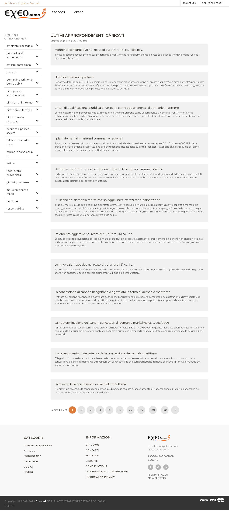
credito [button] (11, 73)
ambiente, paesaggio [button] (20, 47)
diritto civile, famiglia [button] (19, 111)
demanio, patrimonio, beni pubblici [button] (20, 83)
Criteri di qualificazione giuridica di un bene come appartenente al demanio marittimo (117, 109)
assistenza (187, 3)
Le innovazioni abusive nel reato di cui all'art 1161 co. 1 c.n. (95, 266)
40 (119, 411)
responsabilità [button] (15, 210)
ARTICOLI (30, 453)
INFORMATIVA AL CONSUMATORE (107, 474)
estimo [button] (11, 165)
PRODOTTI (60, 12)
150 (153, 411)
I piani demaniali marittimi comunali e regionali (89, 140)
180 (165, 411)
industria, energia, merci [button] (18, 193)
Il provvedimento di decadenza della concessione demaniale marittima (106, 355)
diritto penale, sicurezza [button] (15, 121)
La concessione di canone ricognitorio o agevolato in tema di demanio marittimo (112, 293)
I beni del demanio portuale (74, 78)
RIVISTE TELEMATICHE (38, 448)
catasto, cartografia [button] (19, 66)
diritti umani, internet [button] (20, 104)
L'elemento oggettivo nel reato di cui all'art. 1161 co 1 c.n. (94, 235)
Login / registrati (210, 3)
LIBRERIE (92, 464)
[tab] (23, 47)
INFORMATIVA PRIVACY (100, 479)
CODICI (28, 469)
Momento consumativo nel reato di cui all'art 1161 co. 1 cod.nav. (99, 51)
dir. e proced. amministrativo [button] (16, 94)
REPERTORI (31, 464)
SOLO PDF (92, 458)
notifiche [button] (12, 202)
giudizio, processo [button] (18, 183)
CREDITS (10, 509)
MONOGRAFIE (32, 459)
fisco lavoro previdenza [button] (14, 174)
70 (130, 411)
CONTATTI (92, 453)
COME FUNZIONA (96, 469)
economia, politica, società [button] (18, 132)
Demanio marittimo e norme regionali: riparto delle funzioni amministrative (109, 170)
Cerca (80, 12)
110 (141, 411)
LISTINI (28, 475)
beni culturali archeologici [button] (15, 57)
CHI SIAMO (92, 447)
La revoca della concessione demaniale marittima (90, 385)
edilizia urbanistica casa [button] (18, 144)
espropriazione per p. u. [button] (20, 155)
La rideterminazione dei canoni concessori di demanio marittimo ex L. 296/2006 (112, 324)
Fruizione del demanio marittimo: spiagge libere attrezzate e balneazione (107, 201)
